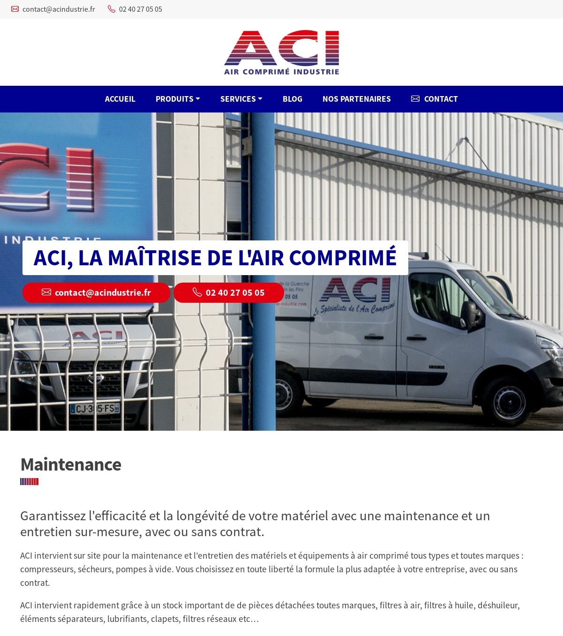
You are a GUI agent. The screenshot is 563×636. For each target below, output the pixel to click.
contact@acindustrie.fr (53, 9)
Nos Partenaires (357, 99)
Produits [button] (175, 99)
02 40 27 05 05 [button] (229, 292)
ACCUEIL (120, 99)
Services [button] (238, 99)
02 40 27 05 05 (135, 9)
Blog (292, 99)
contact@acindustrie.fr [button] (96, 292)
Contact (434, 99)
